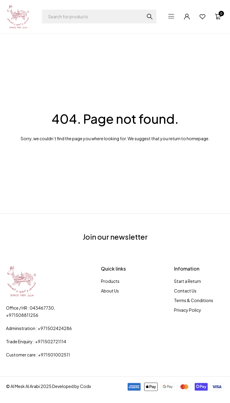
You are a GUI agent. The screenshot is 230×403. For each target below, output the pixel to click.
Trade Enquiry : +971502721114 (36, 341)
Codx (85, 386)
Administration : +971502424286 (39, 328)
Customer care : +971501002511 (38, 354)
